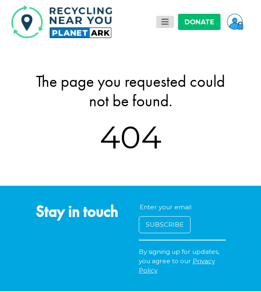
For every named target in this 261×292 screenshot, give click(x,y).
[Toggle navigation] (165, 22)
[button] (235, 21)
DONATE (199, 22)
